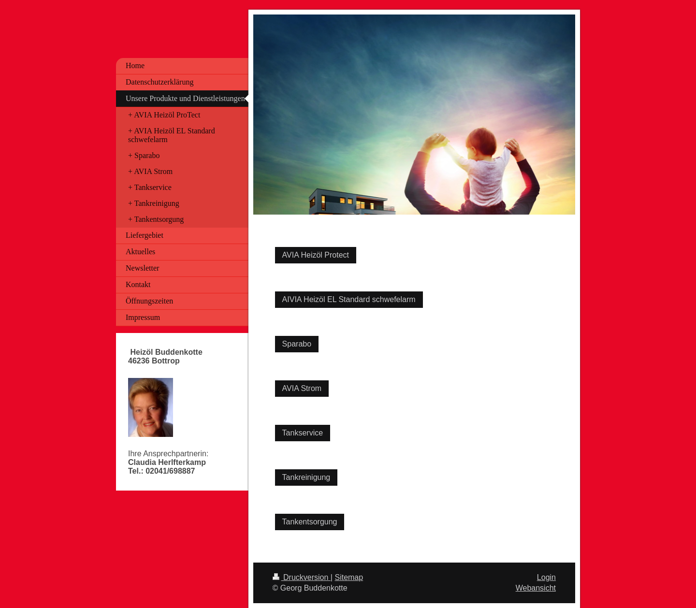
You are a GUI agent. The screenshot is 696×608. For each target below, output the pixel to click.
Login (546, 577)
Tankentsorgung (309, 522)
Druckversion (302, 577)
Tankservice (302, 433)
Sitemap (348, 577)
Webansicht (536, 588)
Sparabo (297, 344)
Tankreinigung (306, 477)
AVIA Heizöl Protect (315, 255)
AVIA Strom (302, 388)
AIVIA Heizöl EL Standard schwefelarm (349, 299)
